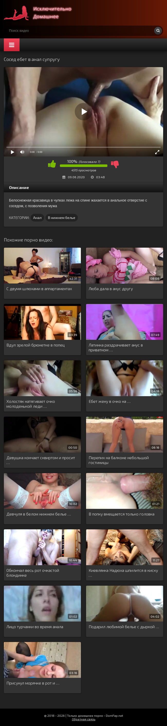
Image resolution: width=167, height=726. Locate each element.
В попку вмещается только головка (121, 513)
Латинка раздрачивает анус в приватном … (116, 347)
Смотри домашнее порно (42, 13)
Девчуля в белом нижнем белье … (38, 513)
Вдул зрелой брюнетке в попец (35, 344)
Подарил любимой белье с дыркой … (124, 626)
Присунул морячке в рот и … (32, 682)
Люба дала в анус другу (111, 288)
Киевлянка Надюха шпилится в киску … (123, 572)
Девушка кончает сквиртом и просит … (40, 460)
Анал (37, 217)
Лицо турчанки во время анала (34, 626)
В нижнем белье (61, 217)
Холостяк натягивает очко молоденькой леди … (30, 403)
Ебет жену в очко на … (110, 401)
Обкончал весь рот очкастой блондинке (32, 572)
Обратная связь (83, 719)
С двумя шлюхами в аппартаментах (39, 288)
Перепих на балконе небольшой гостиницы (119, 460)
